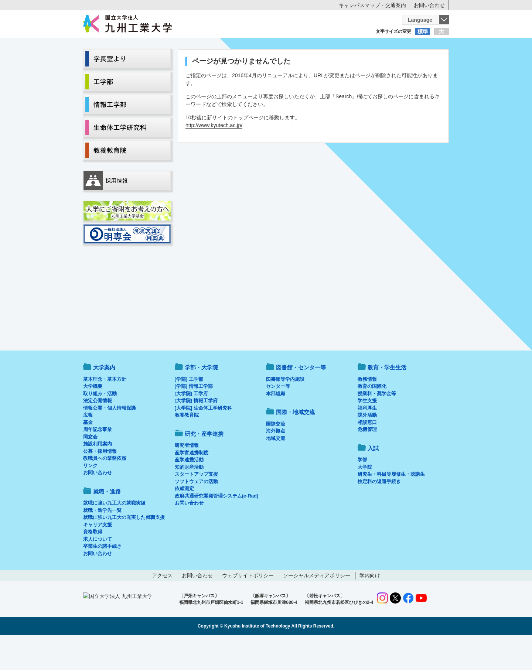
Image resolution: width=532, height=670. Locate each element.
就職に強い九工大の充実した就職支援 (124, 548)
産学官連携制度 (191, 483)
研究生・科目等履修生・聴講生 (391, 504)
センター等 (278, 417)
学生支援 (367, 431)
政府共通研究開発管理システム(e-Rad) (217, 526)
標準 (422, 31)
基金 (88, 453)
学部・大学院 (201, 398)
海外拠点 (275, 461)
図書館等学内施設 (285, 410)
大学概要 (92, 417)
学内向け (369, 606)
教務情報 (367, 410)
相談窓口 (367, 453)
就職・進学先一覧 (102, 541)
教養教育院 (187, 445)
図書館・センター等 (301, 398)
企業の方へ (339, 46)
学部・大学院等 (152, 61)
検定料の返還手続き (379, 512)
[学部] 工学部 (189, 410)
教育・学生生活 (243, 61)
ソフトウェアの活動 (196, 512)
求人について (97, 569)
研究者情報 (187, 476)
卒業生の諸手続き (102, 577)
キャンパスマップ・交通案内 (372, 5)
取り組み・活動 (100, 424)
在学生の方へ (193, 46)
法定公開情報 (97, 431)
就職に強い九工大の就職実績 (114, 533)
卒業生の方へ (266, 46)
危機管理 (367, 460)
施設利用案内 (97, 474)
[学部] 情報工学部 (194, 417)
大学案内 (106, 61)
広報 (88, 445)
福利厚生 (367, 438)
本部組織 (275, 424)
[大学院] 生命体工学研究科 (203, 438)
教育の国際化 (372, 417)
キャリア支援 (97, 555)
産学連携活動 (189, 490)
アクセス (162, 606)
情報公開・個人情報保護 (109, 438)
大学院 (365, 497)
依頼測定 (184, 519)
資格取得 (92, 562)
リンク (90, 496)
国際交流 (275, 454)
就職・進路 (289, 61)
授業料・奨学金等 (377, 424)
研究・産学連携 (335, 61)
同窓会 (90, 467)
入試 (426, 61)
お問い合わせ (429, 5)
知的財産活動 (189, 497)
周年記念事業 (97, 460)
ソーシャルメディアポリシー (316, 606)
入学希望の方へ (119, 46)
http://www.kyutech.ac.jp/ (213, 156)
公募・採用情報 (100, 482)
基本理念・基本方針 (104, 410)
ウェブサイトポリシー (248, 606)
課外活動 (367, 445)
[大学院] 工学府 (191, 424)
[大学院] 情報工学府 (196, 431)
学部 (362, 490)
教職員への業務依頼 (104, 489)
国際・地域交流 (380, 61)
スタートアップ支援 (196, 504)
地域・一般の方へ (412, 46)
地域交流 (275, 469)
